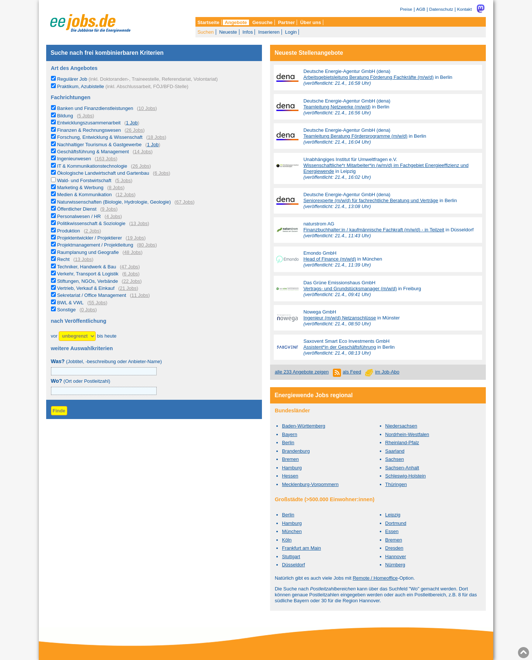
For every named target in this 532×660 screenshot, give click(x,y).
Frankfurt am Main (301, 548)
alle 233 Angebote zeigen (302, 372)
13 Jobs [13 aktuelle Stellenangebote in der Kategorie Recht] (83, 259)
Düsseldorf (293, 564)
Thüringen (396, 484)
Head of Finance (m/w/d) (329, 259)
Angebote (236, 22)
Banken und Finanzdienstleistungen (95, 108)
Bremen (290, 459)
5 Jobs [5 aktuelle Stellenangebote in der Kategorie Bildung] (85, 115)
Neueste (228, 32)
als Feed (352, 372)
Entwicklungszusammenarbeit (88, 122)
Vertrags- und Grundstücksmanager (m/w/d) (350, 288)
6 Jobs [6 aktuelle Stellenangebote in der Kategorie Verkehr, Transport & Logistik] (131, 274)
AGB (420, 9)
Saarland (395, 451)
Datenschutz (441, 9)
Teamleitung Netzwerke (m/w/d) (337, 107)
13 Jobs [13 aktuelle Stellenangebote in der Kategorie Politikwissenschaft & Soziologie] (139, 223)
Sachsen (394, 459)
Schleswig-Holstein (405, 476)
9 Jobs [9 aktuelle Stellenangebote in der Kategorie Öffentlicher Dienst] (109, 209)
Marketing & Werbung (80, 187)
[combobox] (104, 391)
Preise (406, 9)
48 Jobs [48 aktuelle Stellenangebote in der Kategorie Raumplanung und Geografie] (132, 252)
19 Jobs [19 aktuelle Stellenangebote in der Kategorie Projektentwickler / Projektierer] (135, 238)
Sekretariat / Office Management (91, 295)
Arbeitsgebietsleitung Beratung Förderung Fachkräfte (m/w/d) (368, 77)
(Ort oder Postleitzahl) (80, 381)
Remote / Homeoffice (375, 578)
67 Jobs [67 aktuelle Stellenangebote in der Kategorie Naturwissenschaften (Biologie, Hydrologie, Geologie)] (184, 202)
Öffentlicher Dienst (76, 209)
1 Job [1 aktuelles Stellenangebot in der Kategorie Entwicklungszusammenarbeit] (132, 122)
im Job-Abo (387, 372)
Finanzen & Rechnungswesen (89, 130)
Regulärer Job (137, 79)
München (291, 531)
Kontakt (464, 9)
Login (291, 32)
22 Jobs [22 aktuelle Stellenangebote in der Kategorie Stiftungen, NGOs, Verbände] (131, 281)
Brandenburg (296, 451)
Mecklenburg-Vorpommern (310, 484)
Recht (63, 259)
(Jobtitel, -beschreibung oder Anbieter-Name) (106, 361)
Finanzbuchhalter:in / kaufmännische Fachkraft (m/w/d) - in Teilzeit (373, 229)
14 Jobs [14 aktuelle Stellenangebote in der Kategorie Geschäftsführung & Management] (142, 151)
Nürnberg (395, 564)
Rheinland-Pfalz (402, 442)
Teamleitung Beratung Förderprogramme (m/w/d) (355, 136)
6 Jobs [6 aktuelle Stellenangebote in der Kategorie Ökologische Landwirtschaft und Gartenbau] (161, 173)
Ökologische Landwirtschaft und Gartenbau (103, 173)
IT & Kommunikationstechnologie (92, 166)
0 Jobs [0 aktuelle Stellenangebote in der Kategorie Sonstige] (88, 309)
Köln (286, 540)
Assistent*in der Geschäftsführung (339, 347)
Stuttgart (291, 556)
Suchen (205, 32)
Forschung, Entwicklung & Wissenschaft (99, 137)
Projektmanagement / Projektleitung (95, 245)
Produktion (68, 231)
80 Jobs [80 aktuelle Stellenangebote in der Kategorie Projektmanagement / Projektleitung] (147, 245)
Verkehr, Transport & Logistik (87, 274)
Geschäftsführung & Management (93, 151)
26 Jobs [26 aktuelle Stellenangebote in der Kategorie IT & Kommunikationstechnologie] (141, 166)
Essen (392, 531)
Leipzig (392, 514)
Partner (286, 22)
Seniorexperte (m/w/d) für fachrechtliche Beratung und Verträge (370, 200)
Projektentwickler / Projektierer (89, 238)
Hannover (395, 556)
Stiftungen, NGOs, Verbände (87, 281)
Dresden (394, 548)
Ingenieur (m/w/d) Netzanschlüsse (339, 318)
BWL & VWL (70, 302)
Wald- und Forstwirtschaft (84, 180)
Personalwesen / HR (79, 216)
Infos (247, 32)
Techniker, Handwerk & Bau (86, 266)
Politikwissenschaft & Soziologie (91, 223)
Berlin (288, 442)
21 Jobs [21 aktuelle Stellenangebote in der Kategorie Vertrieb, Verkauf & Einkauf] (128, 288)
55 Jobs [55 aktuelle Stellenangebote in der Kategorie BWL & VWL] (97, 302)
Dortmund (395, 523)
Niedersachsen (401, 426)
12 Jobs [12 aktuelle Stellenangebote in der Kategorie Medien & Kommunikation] (125, 194)
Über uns (310, 22)
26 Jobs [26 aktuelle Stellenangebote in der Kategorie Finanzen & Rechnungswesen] (134, 130)
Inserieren (269, 32)
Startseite (208, 22)
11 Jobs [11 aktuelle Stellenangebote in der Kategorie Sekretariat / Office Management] (140, 295)
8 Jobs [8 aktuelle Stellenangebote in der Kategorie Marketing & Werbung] (116, 187)
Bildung (65, 115)
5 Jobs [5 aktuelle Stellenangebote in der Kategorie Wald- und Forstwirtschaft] (124, 180)
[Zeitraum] (77, 336)
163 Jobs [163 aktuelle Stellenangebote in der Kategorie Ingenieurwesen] (106, 158)
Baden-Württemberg (303, 426)
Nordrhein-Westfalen (407, 434)
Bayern (289, 434)
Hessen (290, 476)
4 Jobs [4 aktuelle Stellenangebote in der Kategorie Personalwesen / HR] (113, 216)
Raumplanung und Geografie (88, 252)
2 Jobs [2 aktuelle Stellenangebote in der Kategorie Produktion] (92, 231)
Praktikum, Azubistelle (122, 86)
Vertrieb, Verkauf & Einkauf (85, 288)
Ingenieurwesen (74, 158)
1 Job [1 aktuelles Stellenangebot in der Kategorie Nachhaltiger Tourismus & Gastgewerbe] (153, 144)
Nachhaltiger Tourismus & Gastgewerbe (99, 144)
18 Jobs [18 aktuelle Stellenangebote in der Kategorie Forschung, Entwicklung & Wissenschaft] (156, 137)
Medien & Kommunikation (84, 194)
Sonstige (66, 309)
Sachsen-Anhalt (402, 467)
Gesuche (262, 22)
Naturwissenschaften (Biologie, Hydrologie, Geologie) (114, 202)
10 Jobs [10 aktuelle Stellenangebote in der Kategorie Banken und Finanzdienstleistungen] (147, 108)
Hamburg (291, 467)
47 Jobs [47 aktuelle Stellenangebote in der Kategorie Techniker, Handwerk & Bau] (130, 266)
